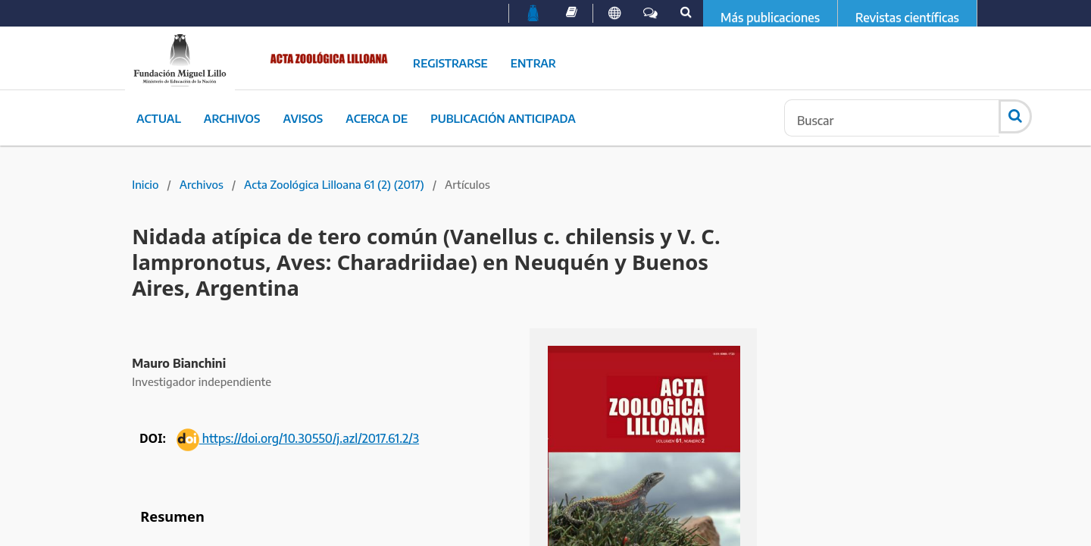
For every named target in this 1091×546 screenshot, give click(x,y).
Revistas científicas (907, 17)
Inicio (145, 184)
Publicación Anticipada (503, 118)
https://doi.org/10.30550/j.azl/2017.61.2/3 (298, 438)
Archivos (232, 118)
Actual (158, 118)
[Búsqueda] (891, 117)
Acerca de (376, 118)
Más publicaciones (770, 17)
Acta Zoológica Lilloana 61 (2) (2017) (334, 184)
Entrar (533, 63)
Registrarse (450, 63)
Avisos (303, 118)
